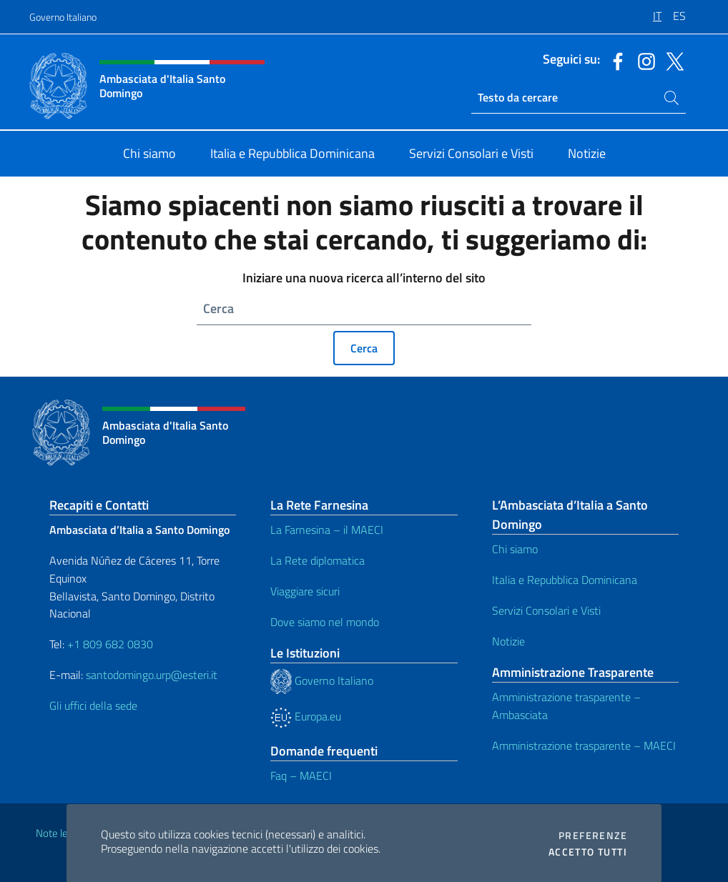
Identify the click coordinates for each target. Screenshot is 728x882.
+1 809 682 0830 (110, 644)
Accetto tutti (588, 852)
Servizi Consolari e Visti (546, 610)
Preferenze (593, 836)
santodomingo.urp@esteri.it (151, 674)
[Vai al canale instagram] (643, 60)
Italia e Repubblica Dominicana (564, 579)
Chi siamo (515, 549)
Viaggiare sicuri (305, 591)
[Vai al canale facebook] (614, 60)
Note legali (59, 833)
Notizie (508, 641)
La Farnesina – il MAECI (326, 529)
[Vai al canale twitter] (671, 60)
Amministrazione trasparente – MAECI (584, 745)
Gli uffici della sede (93, 705)
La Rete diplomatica (317, 560)
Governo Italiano (63, 16)
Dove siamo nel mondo (324, 621)
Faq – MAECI (301, 775)
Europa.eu (305, 716)
